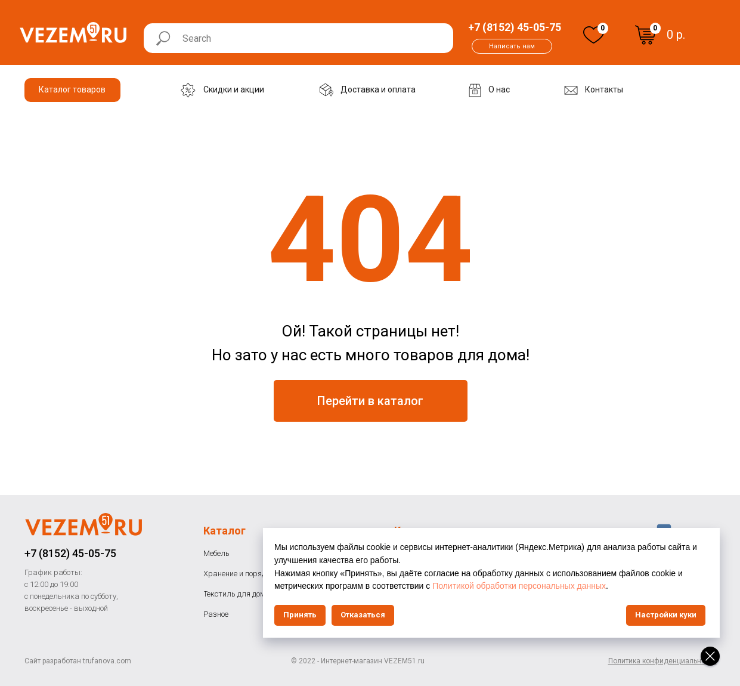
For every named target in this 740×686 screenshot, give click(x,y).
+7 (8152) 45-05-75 (70, 553)
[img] (593, 34)
